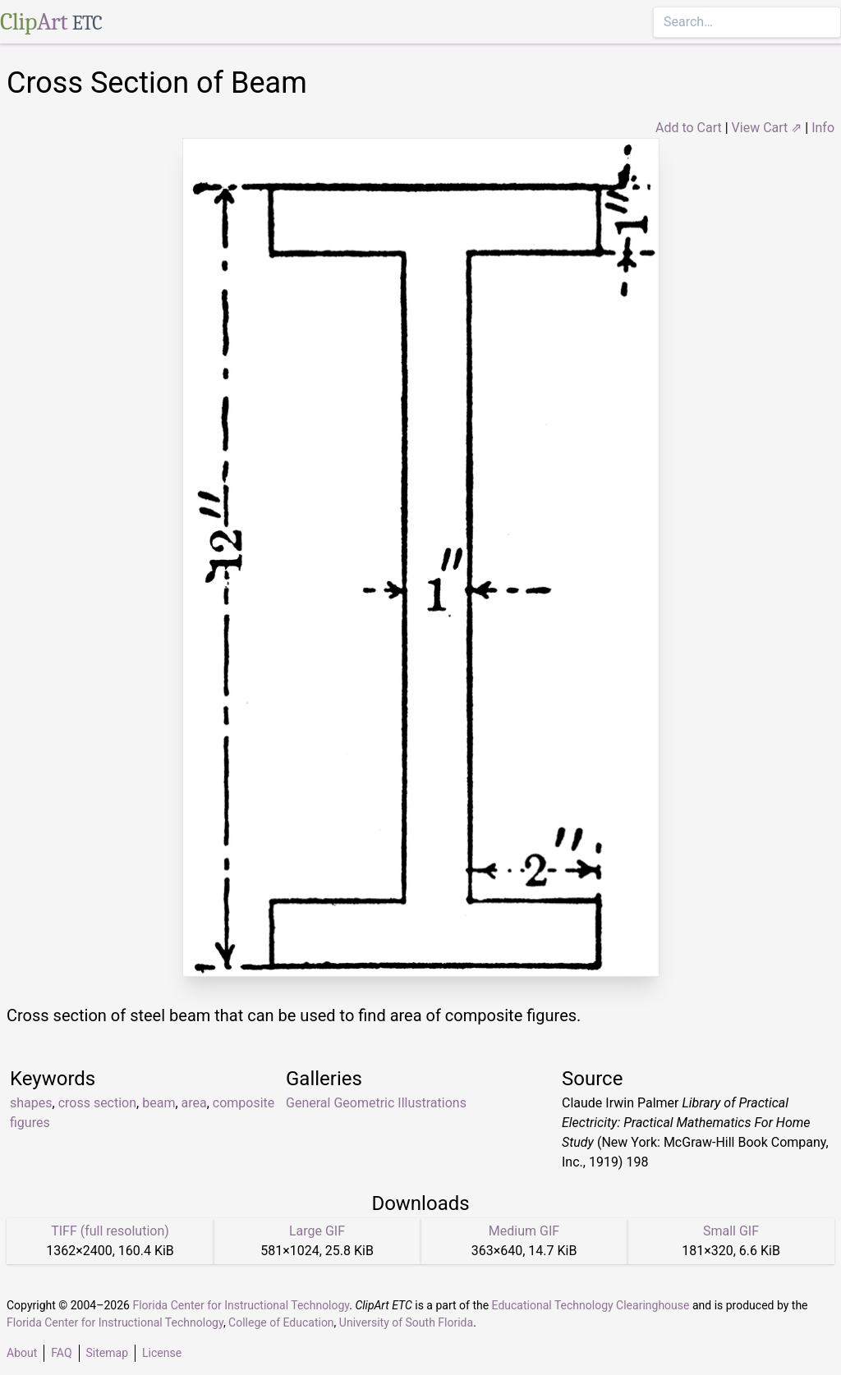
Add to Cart (688, 127)
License (162, 1352)
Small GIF (731, 1231)
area (194, 1103)
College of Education (281, 1322)
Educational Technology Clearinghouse (591, 1305)
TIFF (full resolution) (110, 1231)
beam (158, 1103)
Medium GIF (524, 1231)
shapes (31, 1103)
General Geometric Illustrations (376, 1103)
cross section (97, 1103)
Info (822, 127)
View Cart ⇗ (767, 127)
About (22, 1352)
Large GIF (317, 1231)
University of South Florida (406, 1322)
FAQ (61, 1352)
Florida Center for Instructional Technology (240, 1305)
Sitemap (107, 1352)
